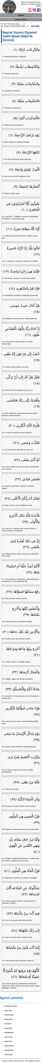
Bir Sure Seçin (6, 24)
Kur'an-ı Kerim (21, 20)
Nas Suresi (7, 1024)
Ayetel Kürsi (8, 1010)
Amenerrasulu (9, 1015)
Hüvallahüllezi (8, 1050)
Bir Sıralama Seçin (8, 26)
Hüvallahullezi (8, 1032)
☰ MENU (21, 15)
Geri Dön (35, 26)
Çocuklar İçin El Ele (10, 1006)
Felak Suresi (8, 1019)
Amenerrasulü (9, 1046)
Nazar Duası (8, 1028)
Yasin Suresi (8, 1037)
